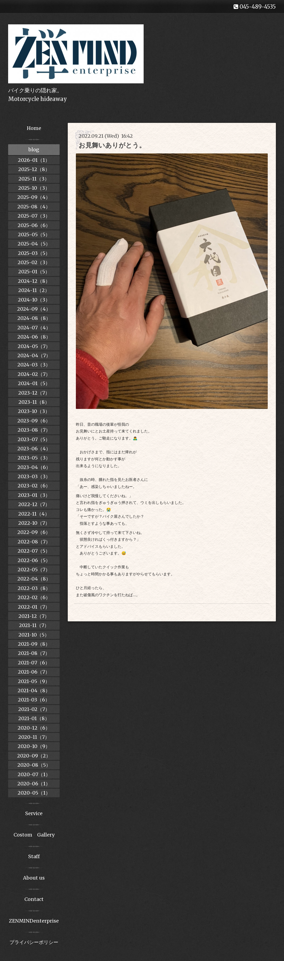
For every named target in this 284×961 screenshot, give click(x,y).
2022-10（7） (34, 523)
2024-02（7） (34, 374)
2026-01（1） (34, 160)
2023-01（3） (34, 495)
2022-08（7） (34, 542)
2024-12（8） (34, 281)
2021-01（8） (34, 718)
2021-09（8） (34, 644)
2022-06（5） (34, 560)
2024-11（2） (34, 290)
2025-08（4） (33, 207)
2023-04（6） (34, 467)
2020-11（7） (34, 737)
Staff (34, 856)
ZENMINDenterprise (34, 921)
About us (34, 878)
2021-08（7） (34, 653)
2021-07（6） (34, 663)
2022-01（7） (34, 607)
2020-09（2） (34, 756)
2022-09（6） (33, 532)
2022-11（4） (34, 514)
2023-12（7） (34, 393)
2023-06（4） (34, 448)
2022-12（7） (34, 504)
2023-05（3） (34, 458)
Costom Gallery (34, 835)
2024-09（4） (34, 309)
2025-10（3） (34, 188)
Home (34, 128)
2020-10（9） (34, 746)
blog (33, 149)
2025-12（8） (34, 169)
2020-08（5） (34, 765)
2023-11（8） (34, 402)
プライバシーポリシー (33, 942)
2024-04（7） (34, 355)
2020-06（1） (33, 783)
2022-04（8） (34, 579)
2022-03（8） (34, 588)
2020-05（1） (34, 793)
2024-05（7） (34, 346)
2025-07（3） (34, 216)
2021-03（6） (34, 700)
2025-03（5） (34, 253)
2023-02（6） (34, 486)
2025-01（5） (34, 271)
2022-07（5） (34, 551)
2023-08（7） (34, 430)
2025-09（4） (33, 197)
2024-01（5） (34, 383)
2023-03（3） (34, 476)
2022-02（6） (34, 597)
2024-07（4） (34, 327)
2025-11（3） (33, 179)
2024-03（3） (33, 365)
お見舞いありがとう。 (112, 145)
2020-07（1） (34, 774)
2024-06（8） (34, 337)
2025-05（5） (34, 234)
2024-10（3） (34, 300)
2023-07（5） (34, 439)
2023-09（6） (33, 421)
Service (34, 813)
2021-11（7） (34, 625)
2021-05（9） (34, 681)
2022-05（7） (34, 569)
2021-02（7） (34, 709)
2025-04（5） (34, 244)
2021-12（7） (33, 616)
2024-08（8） (34, 318)
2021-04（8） (34, 690)
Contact (34, 899)
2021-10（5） (33, 635)
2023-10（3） (34, 411)
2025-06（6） (34, 225)
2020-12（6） (34, 728)
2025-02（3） (34, 262)
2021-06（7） (34, 672)
